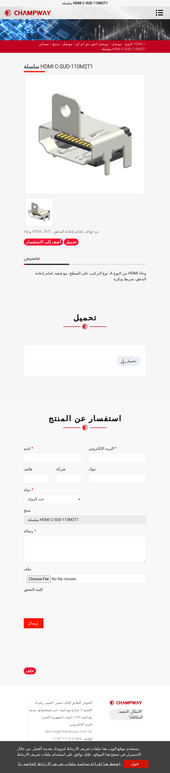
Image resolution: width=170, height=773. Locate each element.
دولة (28, 489)
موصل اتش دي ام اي (92, 44)
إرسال (33, 623)
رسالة (30, 531)
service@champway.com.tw (68, 731)
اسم (28, 448)
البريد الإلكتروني (102, 448)
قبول (135, 763)
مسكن (44, 44)
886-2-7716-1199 (67, 739)
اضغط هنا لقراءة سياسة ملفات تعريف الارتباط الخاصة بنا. (69, 763)
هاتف (28, 469)
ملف (27, 569)
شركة (61, 469)
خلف (30, 671)
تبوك (92, 469)
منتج (55, 44)
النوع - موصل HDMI (127, 44)
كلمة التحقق (33, 589)
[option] (85, 134)
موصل (67, 44)
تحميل (71, 242)
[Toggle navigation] (159, 13)
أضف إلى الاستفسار (43, 242)
